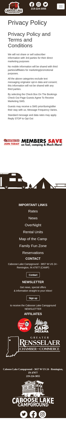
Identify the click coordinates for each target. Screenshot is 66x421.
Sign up (33, 298)
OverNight (33, 225)
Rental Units (33, 232)
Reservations (33, 253)
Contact (33, 274)
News (33, 218)
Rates (33, 211)
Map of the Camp (33, 239)
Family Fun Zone (33, 246)
